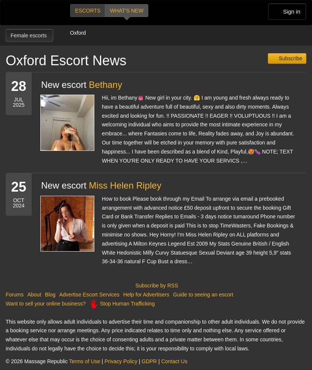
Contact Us (174, 361)
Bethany (105, 85)
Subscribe (289, 58)
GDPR (149, 361)
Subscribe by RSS (156, 285)
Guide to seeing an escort (203, 295)
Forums (14, 295)
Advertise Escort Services (89, 295)
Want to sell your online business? (46, 304)
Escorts (87, 11)
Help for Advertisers (146, 295)
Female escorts (29, 35)
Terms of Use (84, 361)
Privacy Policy (121, 361)
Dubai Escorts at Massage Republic (31, 12)
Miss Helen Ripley (125, 185)
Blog (50, 295)
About (34, 295)
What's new (126, 11)
